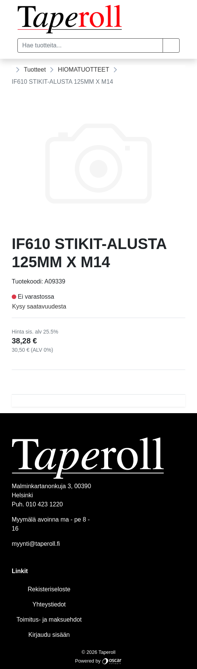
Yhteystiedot (49, 604)
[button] (171, 45)
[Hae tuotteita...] (90, 45)
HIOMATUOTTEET (83, 69)
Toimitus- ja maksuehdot (49, 619)
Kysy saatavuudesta (39, 306)
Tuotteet (35, 69)
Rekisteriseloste (49, 589)
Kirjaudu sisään (49, 634)
